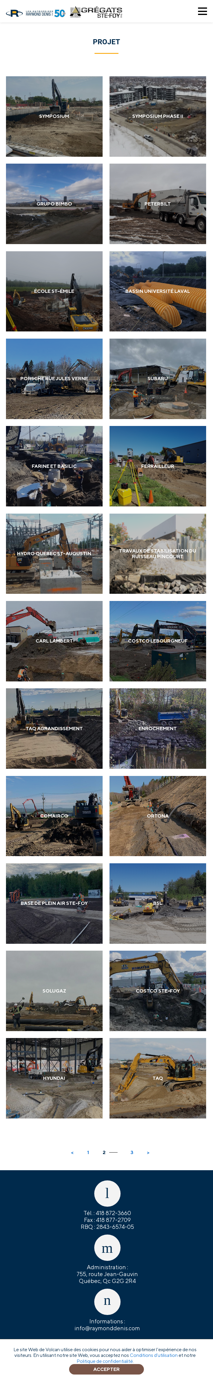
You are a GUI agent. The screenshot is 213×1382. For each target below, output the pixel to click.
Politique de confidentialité (105, 1361)
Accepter (106, 1369)
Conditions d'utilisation (154, 1355)
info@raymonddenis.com (107, 1328)
